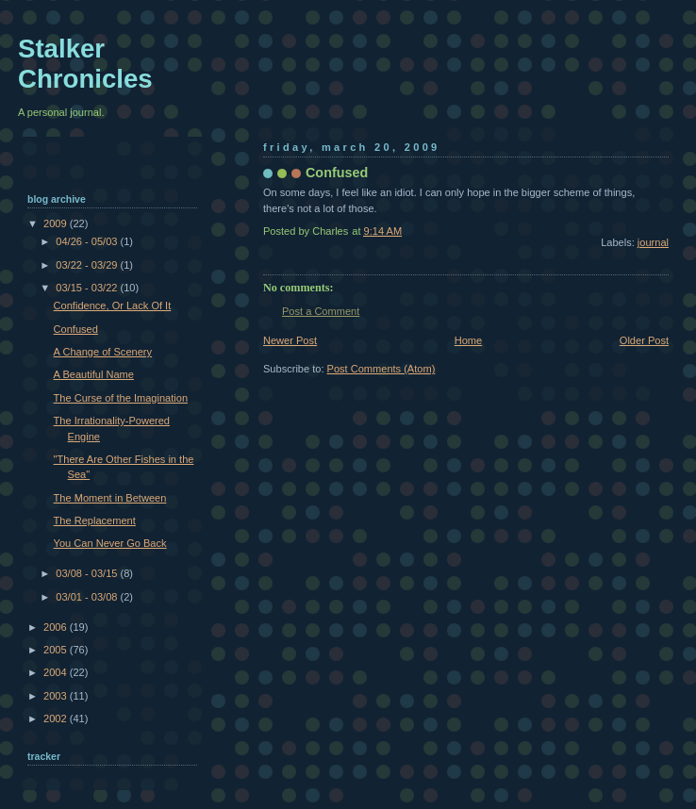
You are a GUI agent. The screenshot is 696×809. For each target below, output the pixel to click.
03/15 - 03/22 (88, 287)
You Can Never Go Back (110, 543)
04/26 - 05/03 (88, 241)
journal (653, 242)
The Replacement (95, 520)
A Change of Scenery (103, 351)
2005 (56, 649)
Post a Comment (320, 311)
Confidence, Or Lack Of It (113, 305)
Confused (76, 329)
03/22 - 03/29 (88, 265)
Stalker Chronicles (85, 63)
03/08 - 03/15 (88, 573)
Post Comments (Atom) (381, 368)
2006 (56, 627)
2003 (56, 696)
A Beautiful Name (94, 374)
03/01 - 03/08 (88, 597)
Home (468, 340)
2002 (56, 718)
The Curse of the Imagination (121, 398)
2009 (56, 223)
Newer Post (290, 340)
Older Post (644, 340)
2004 (56, 672)
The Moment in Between (110, 498)
